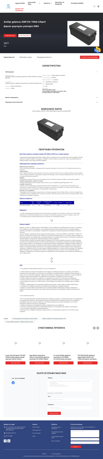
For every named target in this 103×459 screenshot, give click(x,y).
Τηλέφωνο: (51, 404)
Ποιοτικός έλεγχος (36, 433)
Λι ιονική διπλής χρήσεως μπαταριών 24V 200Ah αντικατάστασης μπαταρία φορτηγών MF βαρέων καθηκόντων (62, 358)
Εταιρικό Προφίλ (36, 427)
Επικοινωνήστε (54, 413)
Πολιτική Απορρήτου (56, 453)
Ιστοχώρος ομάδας (77, 3)
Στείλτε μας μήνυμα (25, 35)
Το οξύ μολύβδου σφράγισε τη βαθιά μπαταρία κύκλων (19, 321)
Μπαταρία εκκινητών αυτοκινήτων (56, 428)
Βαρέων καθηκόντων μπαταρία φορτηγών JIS (54, 318)
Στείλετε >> (75, 446)
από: (49, 396)
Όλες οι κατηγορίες (56, 441)
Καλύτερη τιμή (10, 35)
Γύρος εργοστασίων (36, 430)
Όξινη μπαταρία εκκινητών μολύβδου (57, 432)
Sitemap (44, 453)
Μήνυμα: (50, 377)
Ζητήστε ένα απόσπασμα (90, 57)
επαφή (33, 436)
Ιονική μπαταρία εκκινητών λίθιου (57, 437)
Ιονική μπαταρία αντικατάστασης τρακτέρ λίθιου (25, 318)
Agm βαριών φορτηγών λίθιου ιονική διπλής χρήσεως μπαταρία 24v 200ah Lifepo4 (39, 357)
